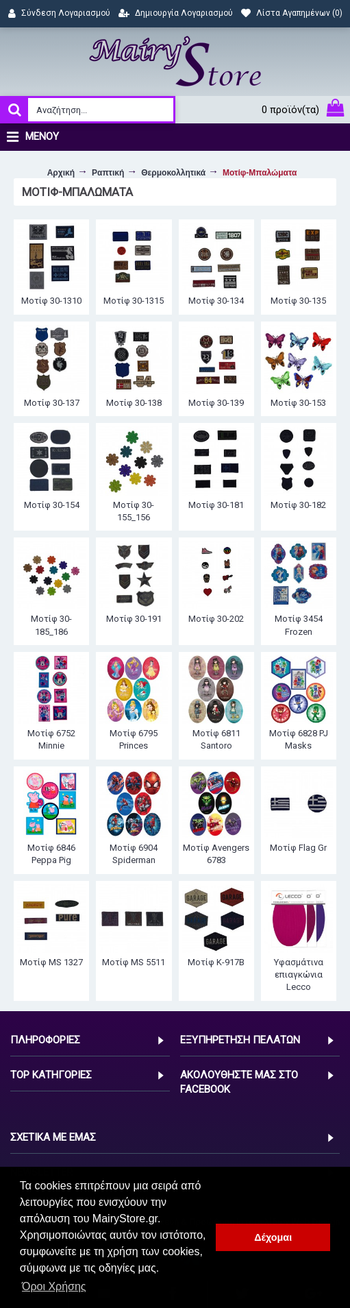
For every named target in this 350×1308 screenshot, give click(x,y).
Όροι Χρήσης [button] (54, 1286)
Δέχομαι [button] (273, 1237)
